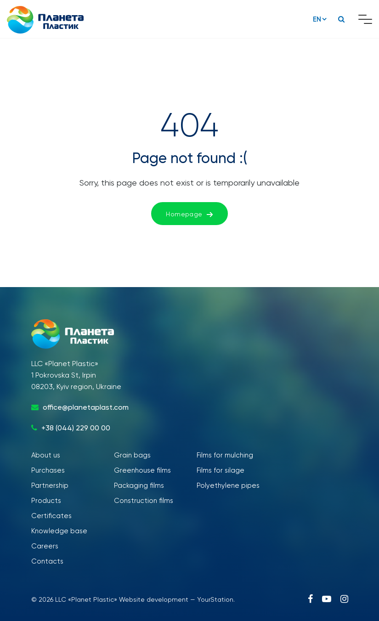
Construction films (143, 501)
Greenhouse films (142, 470)
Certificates (51, 516)
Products (46, 501)
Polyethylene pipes (228, 485)
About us (45, 455)
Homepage (189, 214)
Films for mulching (225, 455)
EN (317, 19)
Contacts (47, 561)
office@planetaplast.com (86, 407)
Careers (44, 546)
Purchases (48, 470)
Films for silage (220, 470)
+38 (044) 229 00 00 (75, 427)
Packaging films (139, 485)
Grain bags (132, 455)
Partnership (49, 485)
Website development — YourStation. (177, 599)
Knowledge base (59, 531)
